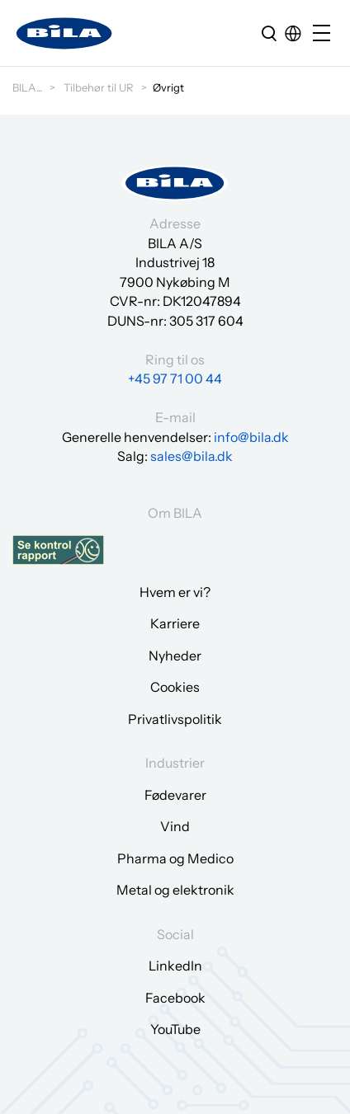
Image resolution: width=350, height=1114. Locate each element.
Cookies (175, 687)
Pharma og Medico (175, 858)
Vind (175, 826)
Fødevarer (175, 795)
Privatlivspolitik (175, 719)
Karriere (175, 623)
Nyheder (175, 655)
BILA (23, 87)
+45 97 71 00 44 (175, 378)
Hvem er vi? (175, 592)
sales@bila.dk (191, 456)
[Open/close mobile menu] (325, 34)
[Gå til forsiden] (64, 33)
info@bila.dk (251, 437)
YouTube (175, 1029)
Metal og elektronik (175, 889)
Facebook (175, 997)
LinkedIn (175, 965)
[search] (269, 33)
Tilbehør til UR (99, 87)
